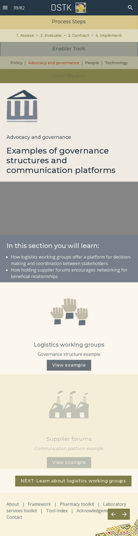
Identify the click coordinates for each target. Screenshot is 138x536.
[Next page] (124, 514)
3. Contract (78, 35)
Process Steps (69, 22)
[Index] (5, 7)
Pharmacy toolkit (77, 506)
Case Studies (69, 76)
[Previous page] (113, 514)
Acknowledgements (96, 512)
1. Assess (25, 35)
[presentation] (69, 41)
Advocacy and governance (53, 62)
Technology (116, 62)
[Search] (130, 7)
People (91, 62)
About (12, 506)
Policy (16, 62)
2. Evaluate (50, 35)
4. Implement (109, 35)
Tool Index (57, 512)
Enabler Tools (69, 49)
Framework (39, 506)
